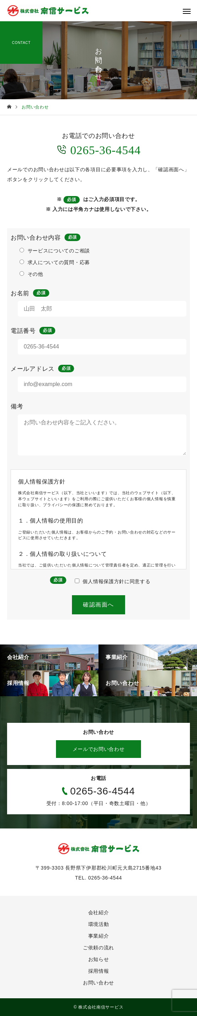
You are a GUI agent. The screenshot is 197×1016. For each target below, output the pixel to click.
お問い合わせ (98, 983)
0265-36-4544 (98, 149)
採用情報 (98, 971)
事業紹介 (98, 936)
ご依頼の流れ (98, 947)
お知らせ (98, 959)
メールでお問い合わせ (99, 749)
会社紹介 (98, 912)
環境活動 (98, 924)
